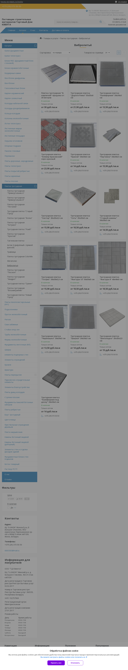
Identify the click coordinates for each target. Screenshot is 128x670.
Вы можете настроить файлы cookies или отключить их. (63, 657)
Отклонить (75, 663)
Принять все (56, 663)
